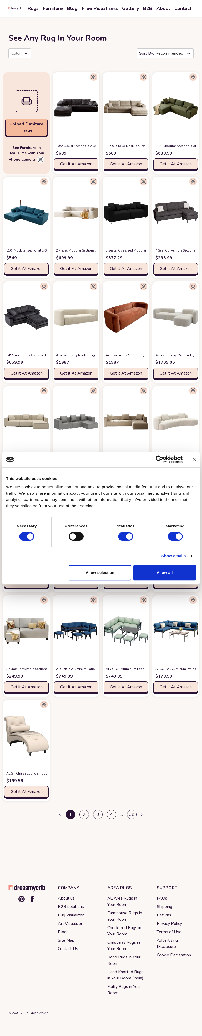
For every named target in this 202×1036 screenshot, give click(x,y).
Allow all (164, 572)
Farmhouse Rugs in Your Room (124, 916)
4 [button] (111, 814)
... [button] (121, 814)
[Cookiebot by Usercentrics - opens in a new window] (160, 459)
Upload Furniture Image (26, 127)
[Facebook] (32, 899)
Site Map (66, 940)
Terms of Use (169, 932)
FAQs (162, 898)
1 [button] (70, 814)
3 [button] (98, 814)
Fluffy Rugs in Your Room (124, 990)
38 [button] (131, 814)
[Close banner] (194, 459)
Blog (62, 932)
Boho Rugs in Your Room (123, 960)
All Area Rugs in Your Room (122, 901)
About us (66, 898)
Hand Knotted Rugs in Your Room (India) (125, 975)
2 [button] (84, 814)
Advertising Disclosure (167, 943)
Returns (164, 915)
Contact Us (68, 949)
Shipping (164, 907)
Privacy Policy (169, 923)
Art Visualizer (70, 923)
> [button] (142, 814)
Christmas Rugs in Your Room (123, 946)
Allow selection (100, 572)
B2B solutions (71, 907)
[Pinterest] (21, 899)
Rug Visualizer (71, 915)
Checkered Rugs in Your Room (124, 931)
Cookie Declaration (174, 955)
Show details (173, 555)
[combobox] (11, 53)
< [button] (60, 814)
